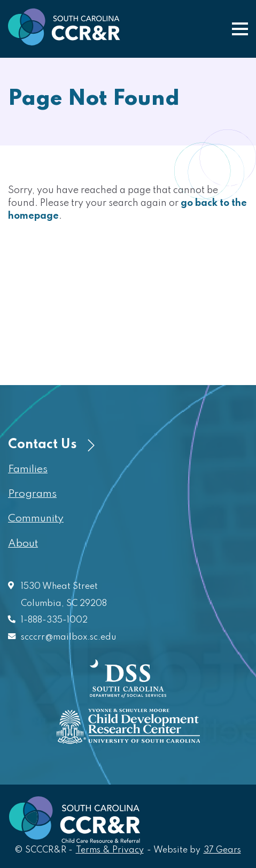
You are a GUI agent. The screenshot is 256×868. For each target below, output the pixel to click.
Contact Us (51, 444)
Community (36, 518)
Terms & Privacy (110, 850)
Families (28, 469)
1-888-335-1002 (54, 620)
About (23, 544)
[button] (240, 28)
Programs (32, 494)
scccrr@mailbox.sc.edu (68, 637)
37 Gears (223, 849)
